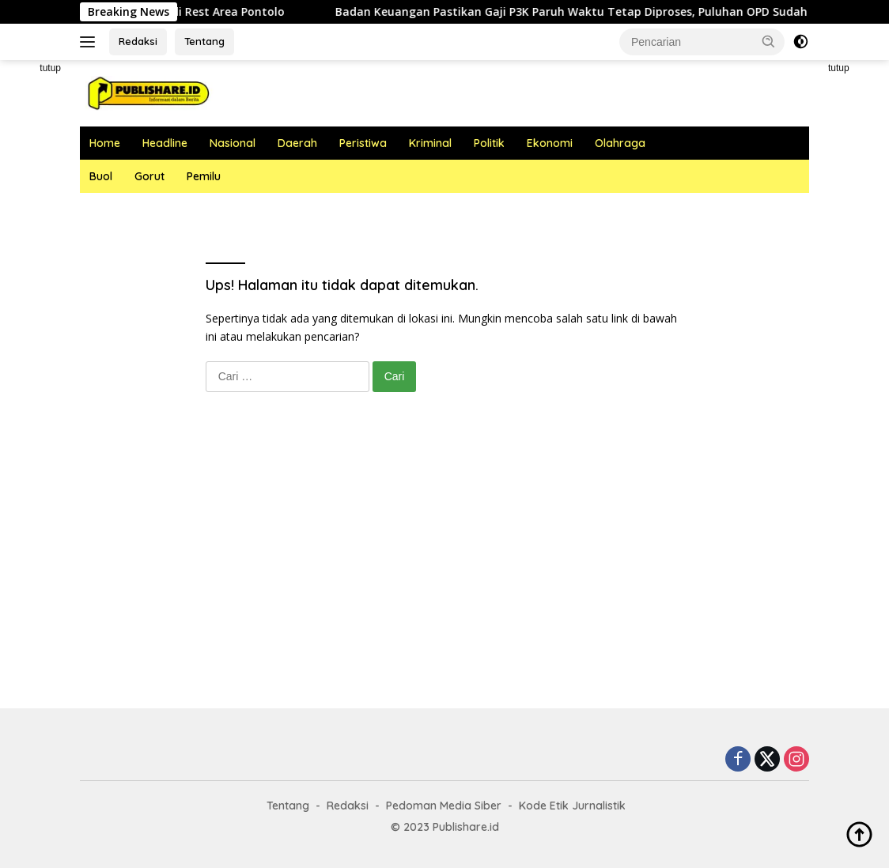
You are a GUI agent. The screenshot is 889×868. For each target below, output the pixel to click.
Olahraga (620, 143)
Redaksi (138, 41)
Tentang (204, 41)
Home (104, 143)
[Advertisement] (444, 566)
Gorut (149, 176)
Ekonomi (550, 143)
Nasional (232, 143)
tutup (50, 68)
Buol (100, 176)
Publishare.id (466, 827)
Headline (164, 143)
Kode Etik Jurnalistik (572, 805)
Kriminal (430, 143)
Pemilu (204, 176)
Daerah (297, 143)
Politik (489, 143)
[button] (769, 41)
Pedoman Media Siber (443, 805)
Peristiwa (363, 143)
